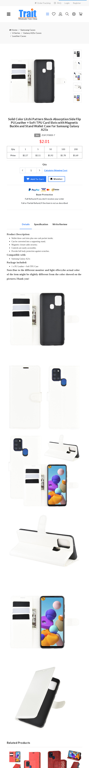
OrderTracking (43, 3)
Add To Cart (35, 179)
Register (77, 3)
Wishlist (56, 179)
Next (64, 82)
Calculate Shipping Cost (55, 170)
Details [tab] (26, 224)
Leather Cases (19, 36)
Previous (11, 82)
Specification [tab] (41, 224)
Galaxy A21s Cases (32, 33)
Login (67, 3)
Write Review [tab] (59, 224)
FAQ (57, 3)
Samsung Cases (27, 30)
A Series (16, 33)
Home (13, 30)
